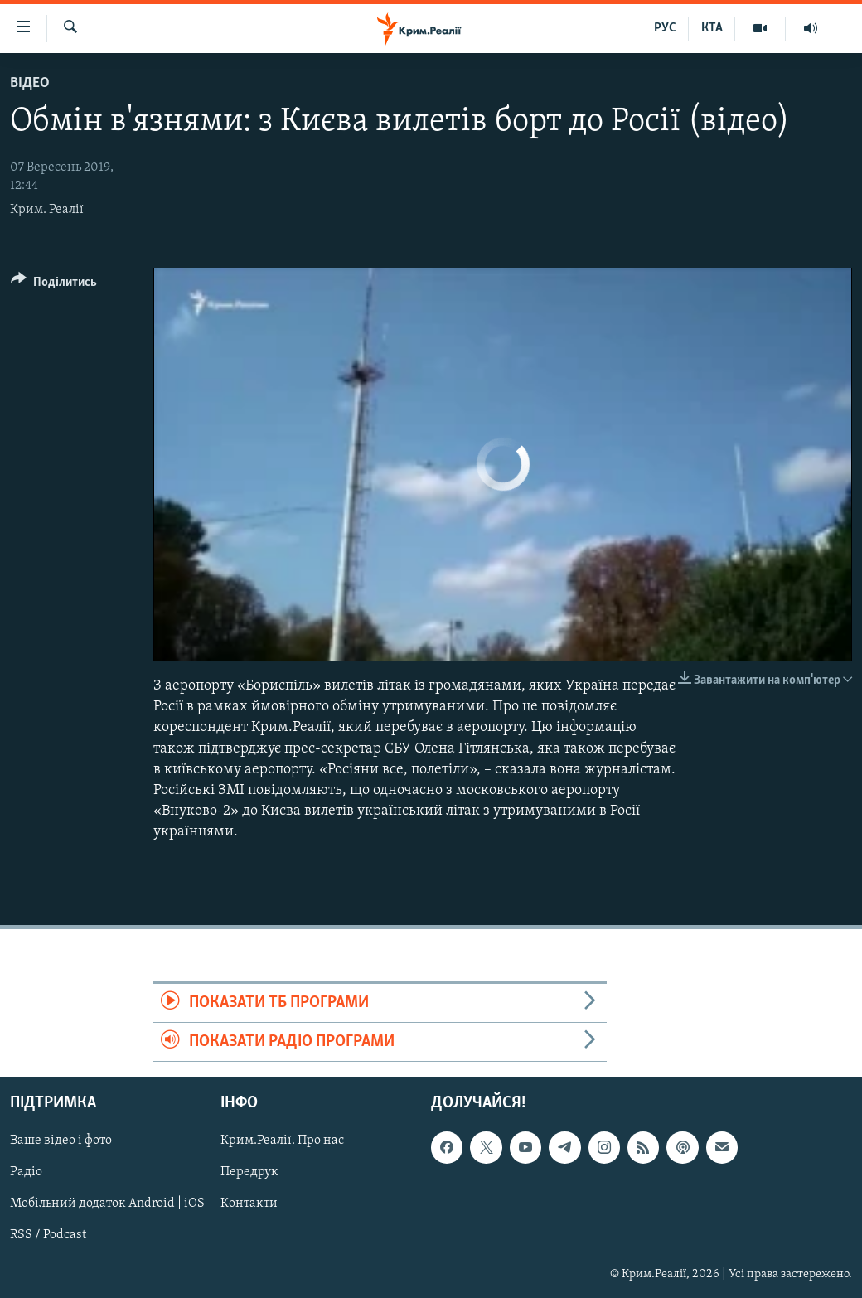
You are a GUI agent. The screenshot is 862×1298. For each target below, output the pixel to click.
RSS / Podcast (48, 1235)
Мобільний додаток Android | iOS (107, 1204)
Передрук (249, 1172)
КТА (712, 28)
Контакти (249, 1204)
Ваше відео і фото (61, 1141)
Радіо (26, 1172)
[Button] (54, 285)
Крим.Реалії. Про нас (282, 1141)
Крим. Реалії (47, 209)
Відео (30, 83)
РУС (665, 28)
